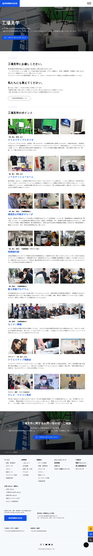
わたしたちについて (60, 460)
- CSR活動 (25, 475)
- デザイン (8, 469)
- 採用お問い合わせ (11, 495)
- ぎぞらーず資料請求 (11, 501)
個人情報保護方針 (81, 466)
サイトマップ (80, 469)
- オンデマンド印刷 (11, 475)
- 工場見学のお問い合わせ (13, 492)
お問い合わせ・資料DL (11, 486)
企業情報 (24, 460)
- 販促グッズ (9, 472)
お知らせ (57, 466)
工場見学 (78, 460)
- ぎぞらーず (9, 466)
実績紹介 (39, 460)
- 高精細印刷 (9, 478)
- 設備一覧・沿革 (27, 469)
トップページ (7, 452)
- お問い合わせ (9, 489)
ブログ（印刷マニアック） (62, 469)
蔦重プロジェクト (81, 463)
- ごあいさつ (26, 463)
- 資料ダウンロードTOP (12, 498)
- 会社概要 (25, 466)
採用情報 (57, 463)
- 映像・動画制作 (10, 463)
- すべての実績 (42, 463)
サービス (7, 460)
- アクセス (25, 472)
